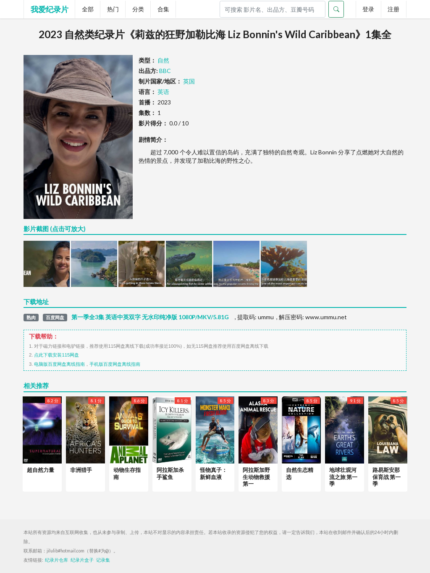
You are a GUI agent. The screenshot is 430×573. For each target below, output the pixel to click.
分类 (138, 9)
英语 (163, 91)
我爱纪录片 (49, 9)
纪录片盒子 (82, 560)
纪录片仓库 (56, 560)
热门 (113, 9)
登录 (368, 9)
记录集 (103, 560)
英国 (189, 81)
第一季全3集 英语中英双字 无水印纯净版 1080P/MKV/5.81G (150, 317)
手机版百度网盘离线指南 (114, 364)
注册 (393, 9)
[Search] (272, 9)
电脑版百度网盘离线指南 (59, 364)
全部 (88, 9)
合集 (163, 9)
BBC (165, 70)
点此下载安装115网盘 (56, 354)
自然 (163, 60)
